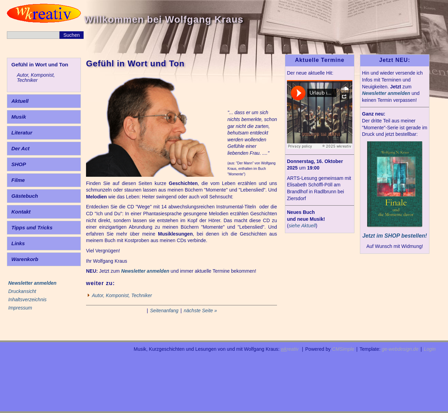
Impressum (20, 308)
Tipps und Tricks (31, 227)
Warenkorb (24, 259)
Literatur (21, 132)
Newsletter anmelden (145, 271)
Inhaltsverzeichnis (27, 299)
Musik (18, 117)
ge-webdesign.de (400, 349)
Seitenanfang (164, 310)
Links (18, 243)
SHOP (18, 164)
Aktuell (20, 101)
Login (430, 349)
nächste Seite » (200, 310)
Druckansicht (22, 291)
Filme (18, 180)
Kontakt (21, 212)
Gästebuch (24, 196)
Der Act (20, 148)
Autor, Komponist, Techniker (36, 77)
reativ (289, 349)
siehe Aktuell (302, 225)
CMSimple (343, 349)
